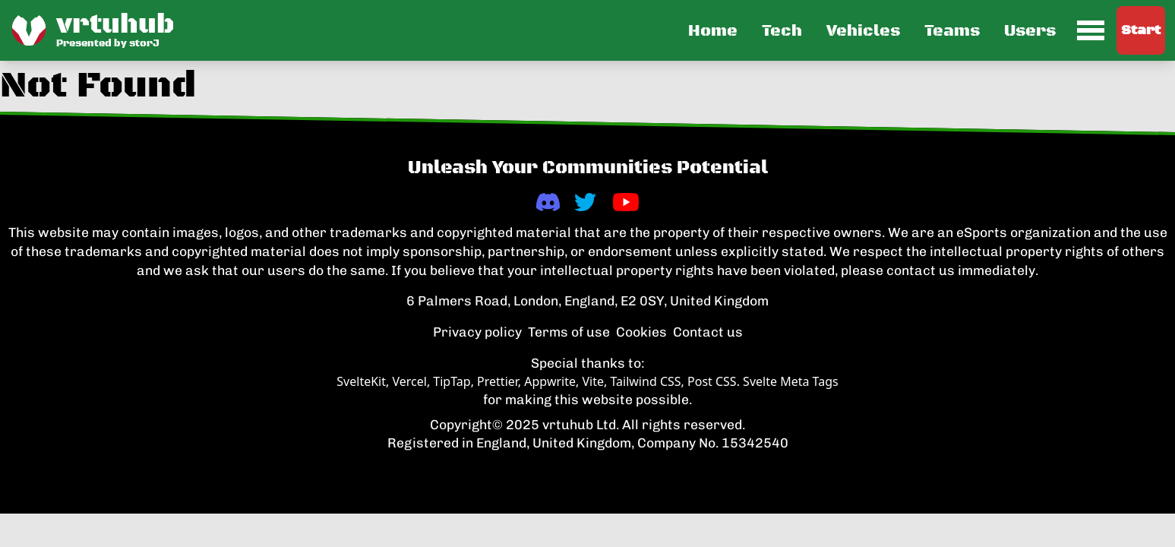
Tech (782, 31)
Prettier (497, 381)
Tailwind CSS (645, 381)
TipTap (451, 381)
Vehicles (863, 31)
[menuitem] (1090, 30)
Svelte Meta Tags (791, 381)
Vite (593, 381)
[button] (894, 30)
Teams (952, 31)
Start (1141, 30)
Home (713, 31)
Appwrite (550, 381)
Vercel (409, 381)
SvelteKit (361, 381)
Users (1030, 31)
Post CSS (712, 381)
